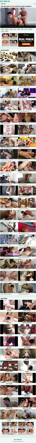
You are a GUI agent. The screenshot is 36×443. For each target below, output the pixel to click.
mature (7, 31)
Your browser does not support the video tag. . (18, 18)
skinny (11, 29)
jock (22, 29)
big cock (7, 29)
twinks (19, 29)
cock (26, 29)
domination (30, 29)
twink (3, 29)
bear (15, 29)
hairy (3, 31)
